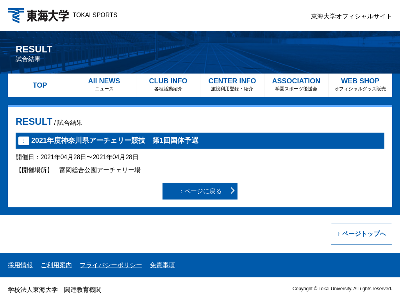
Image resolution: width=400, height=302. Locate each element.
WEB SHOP (360, 84)
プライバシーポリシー (111, 265)
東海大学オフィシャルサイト (351, 16)
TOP (40, 85)
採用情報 (20, 265)
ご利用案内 (56, 265)
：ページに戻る (200, 191)
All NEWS (104, 84)
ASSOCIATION (296, 84)
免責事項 (162, 265)
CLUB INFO (168, 84)
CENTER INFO (232, 84)
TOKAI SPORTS (63, 15)
